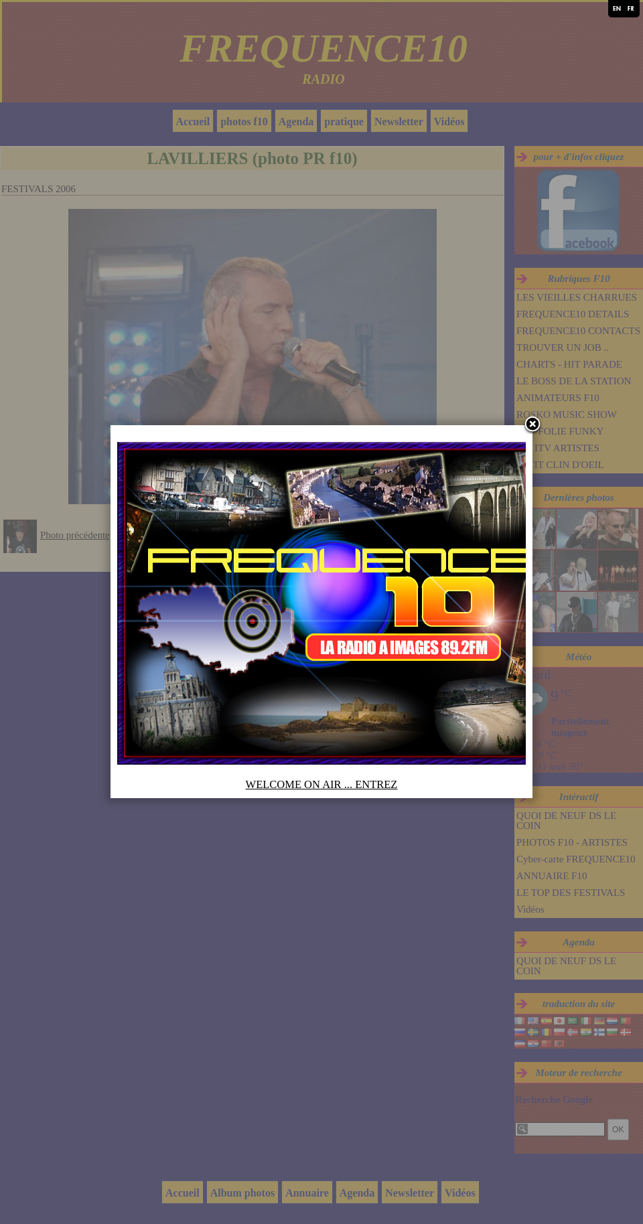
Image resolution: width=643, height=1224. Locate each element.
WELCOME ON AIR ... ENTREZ (322, 784)
